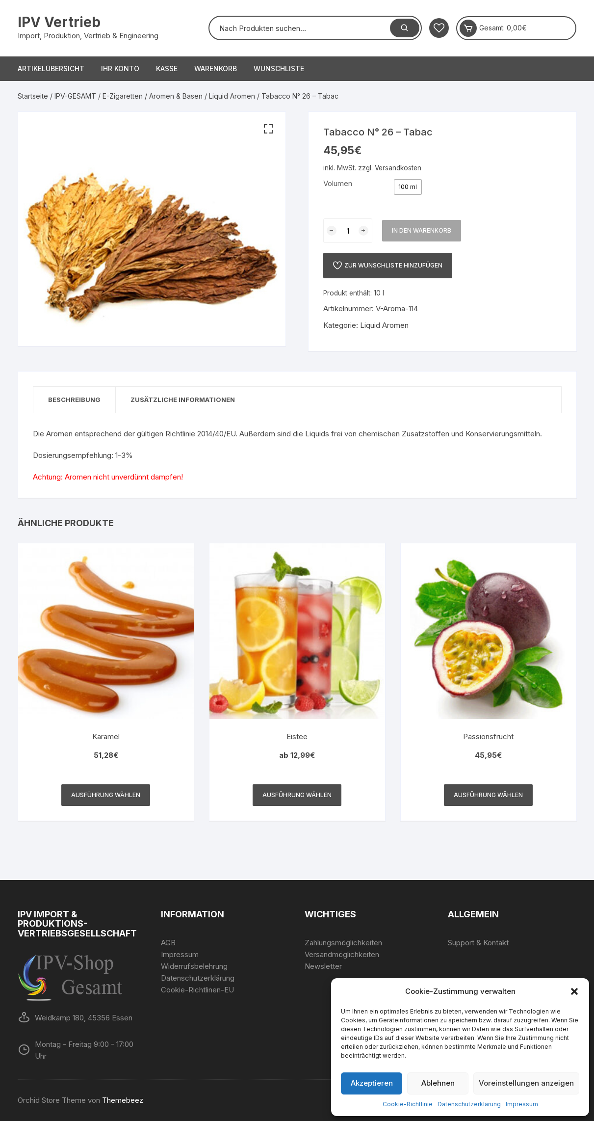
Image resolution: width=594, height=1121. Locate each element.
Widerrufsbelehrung (194, 966)
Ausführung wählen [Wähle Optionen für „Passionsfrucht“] (488, 795)
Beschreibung (74, 399)
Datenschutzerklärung (469, 1104)
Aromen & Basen (176, 96)
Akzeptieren (372, 1083)
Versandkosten (398, 168)
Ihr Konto (120, 68)
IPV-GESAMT (75, 96)
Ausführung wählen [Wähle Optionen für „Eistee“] (297, 795)
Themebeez (122, 1100)
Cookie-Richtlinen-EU (197, 989)
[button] (574, 991)
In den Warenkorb (421, 230)
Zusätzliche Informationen (182, 399)
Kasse (167, 68)
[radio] (407, 187)
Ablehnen (438, 1083)
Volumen (337, 183)
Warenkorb (215, 68)
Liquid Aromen (232, 96)
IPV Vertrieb (59, 22)
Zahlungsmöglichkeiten (343, 942)
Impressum (522, 1104)
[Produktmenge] (347, 230)
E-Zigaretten (123, 96)
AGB (168, 942)
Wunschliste (279, 68)
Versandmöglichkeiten (342, 954)
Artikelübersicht (51, 68)
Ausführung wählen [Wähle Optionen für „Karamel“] (105, 795)
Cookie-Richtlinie (408, 1104)
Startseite (33, 96)
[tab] (74, 400)
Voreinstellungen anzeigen (526, 1083)
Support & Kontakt (478, 942)
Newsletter (323, 966)
